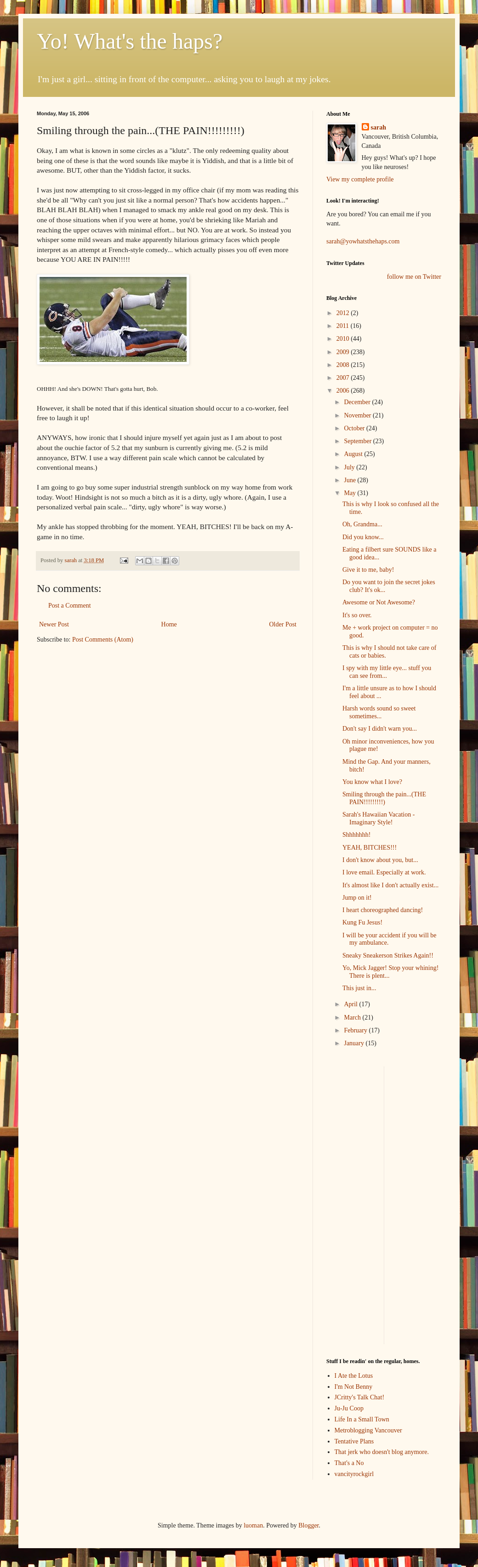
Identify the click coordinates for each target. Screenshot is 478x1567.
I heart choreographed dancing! (382, 910)
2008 (343, 364)
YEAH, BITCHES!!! (369, 847)
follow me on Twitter (414, 276)
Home (169, 624)
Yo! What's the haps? (129, 41)
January (354, 1043)
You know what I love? (372, 781)
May (350, 493)
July (350, 467)
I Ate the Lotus (354, 1375)
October (355, 428)
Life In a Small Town (362, 1419)
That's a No (349, 1463)
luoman (253, 1525)
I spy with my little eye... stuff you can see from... (386, 672)
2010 (343, 338)
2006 (343, 390)
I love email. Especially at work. (384, 872)
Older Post (283, 624)
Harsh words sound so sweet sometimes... (378, 712)
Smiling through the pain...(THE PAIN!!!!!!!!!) (384, 798)
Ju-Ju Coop (349, 1408)
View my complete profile (360, 179)
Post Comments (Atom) (102, 639)
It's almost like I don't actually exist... (390, 885)
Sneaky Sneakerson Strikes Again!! (387, 955)
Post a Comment (69, 605)
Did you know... (363, 537)
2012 (343, 313)
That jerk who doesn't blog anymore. (382, 1452)
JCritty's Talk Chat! (360, 1397)
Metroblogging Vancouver (368, 1430)
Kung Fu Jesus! (362, 922)
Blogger (308, 1525)
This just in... (359, 988)
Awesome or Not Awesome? (378, 602)
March (353, 1017)
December (358, 402)
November (358, 415)
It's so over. (357, 615)
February (356, 1030)
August (354, 454)
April (351, 1004)
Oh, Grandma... (362, 524)
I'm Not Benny (354, 1386)
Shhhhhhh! (356, 834)
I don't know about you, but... (380, 860)
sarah (71, 560)
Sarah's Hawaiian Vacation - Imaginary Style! (378, 818)
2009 (343, 352)
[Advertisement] (353, 1204)
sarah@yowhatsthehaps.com (362, 241)
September (358, 441)
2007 (343, 377)
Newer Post (54, 624)
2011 (343, 325)
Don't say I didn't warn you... (379, 728)
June (350, 480)
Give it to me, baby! (368, 569)
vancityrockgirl (354, 1474)
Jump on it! (357, 897)
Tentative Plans (354, 1441)
